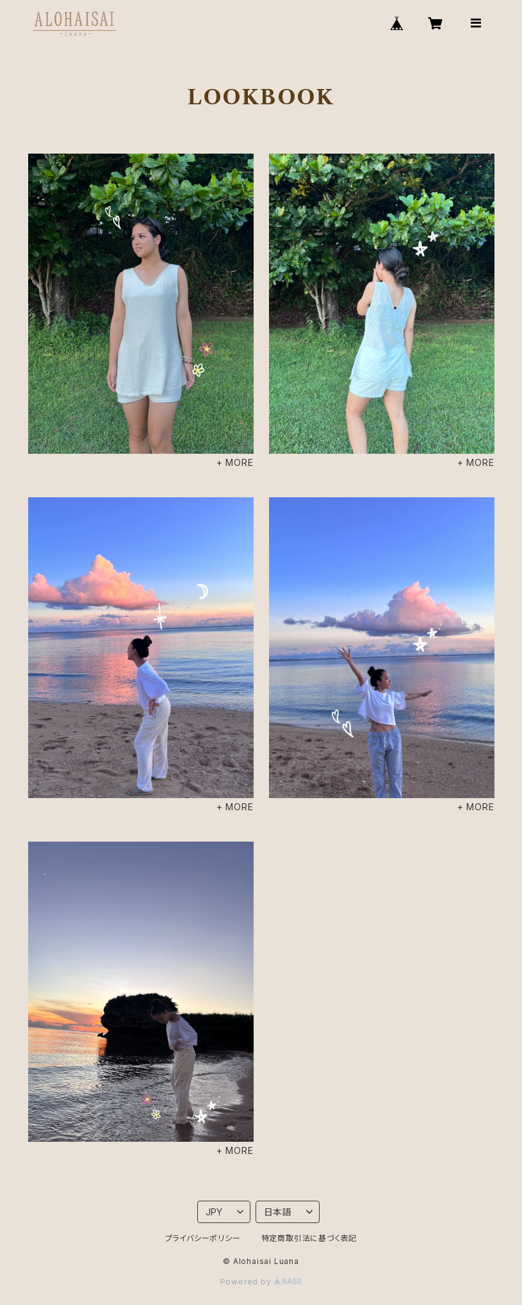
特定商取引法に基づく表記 (309, 1238)
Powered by (261, 1281)
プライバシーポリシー (203, 1238)
